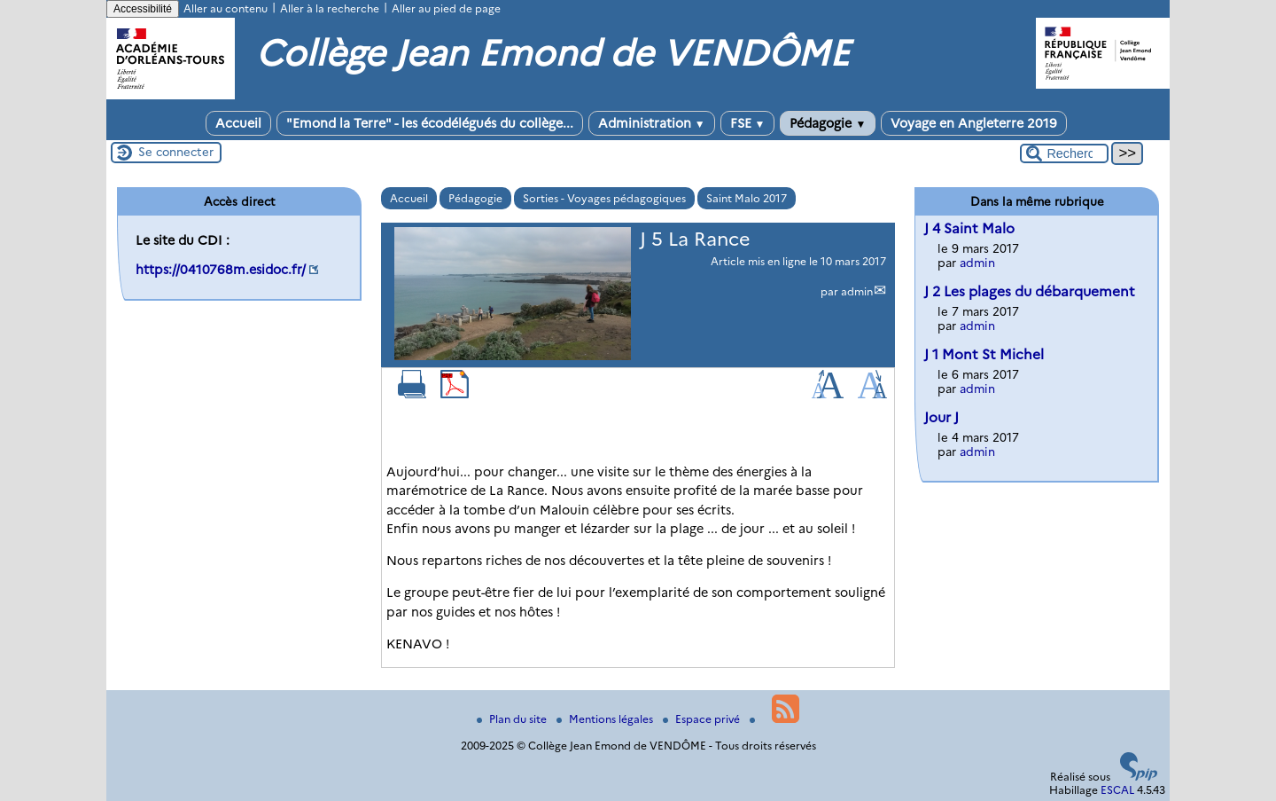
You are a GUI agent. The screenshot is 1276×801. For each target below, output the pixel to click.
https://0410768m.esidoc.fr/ (221, 270)
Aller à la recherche (329, 8)
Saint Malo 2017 (746, 198)
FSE (748, 123)
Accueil (238, 123)
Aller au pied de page (446, 8)
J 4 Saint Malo (969, 228)
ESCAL (1117, 790)
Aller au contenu (225, 8)
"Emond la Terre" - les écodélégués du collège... (429, 123)
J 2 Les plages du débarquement (1029, 291)
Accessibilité (142, 9)
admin (857, 291)
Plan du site (513, 719)
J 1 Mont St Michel (984, 354)
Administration (651, 123)
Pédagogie (828, 123)
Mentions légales (606, 719)
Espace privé (703, 719)
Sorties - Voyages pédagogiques (604, 198)
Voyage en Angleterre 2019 (974, 123)
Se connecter (176, 152)
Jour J (941, 417)
